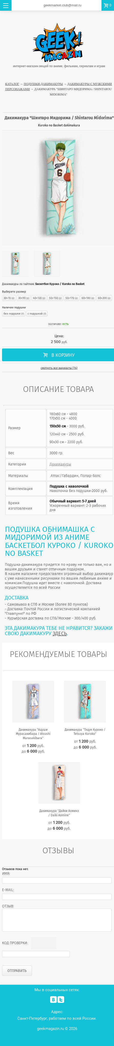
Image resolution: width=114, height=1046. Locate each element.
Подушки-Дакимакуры (43, 84)
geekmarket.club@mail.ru (63, 5)
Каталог (12, 84)
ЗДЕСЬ (60, 633)
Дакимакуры (60, 464)
